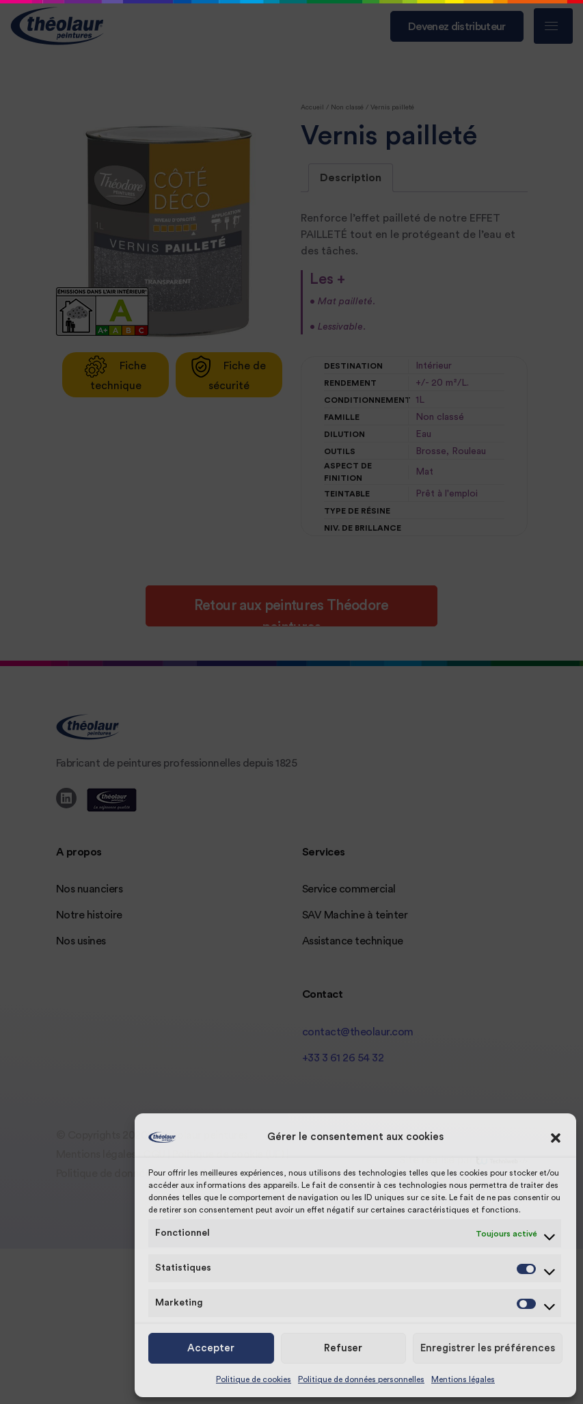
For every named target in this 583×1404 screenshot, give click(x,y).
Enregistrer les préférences (487, 1348)
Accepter (210, 1348)
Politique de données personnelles (361, 1379)
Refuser (343, 1348)
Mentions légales (463, 1379)
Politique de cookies (253, 1379)
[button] (555, 1137)
